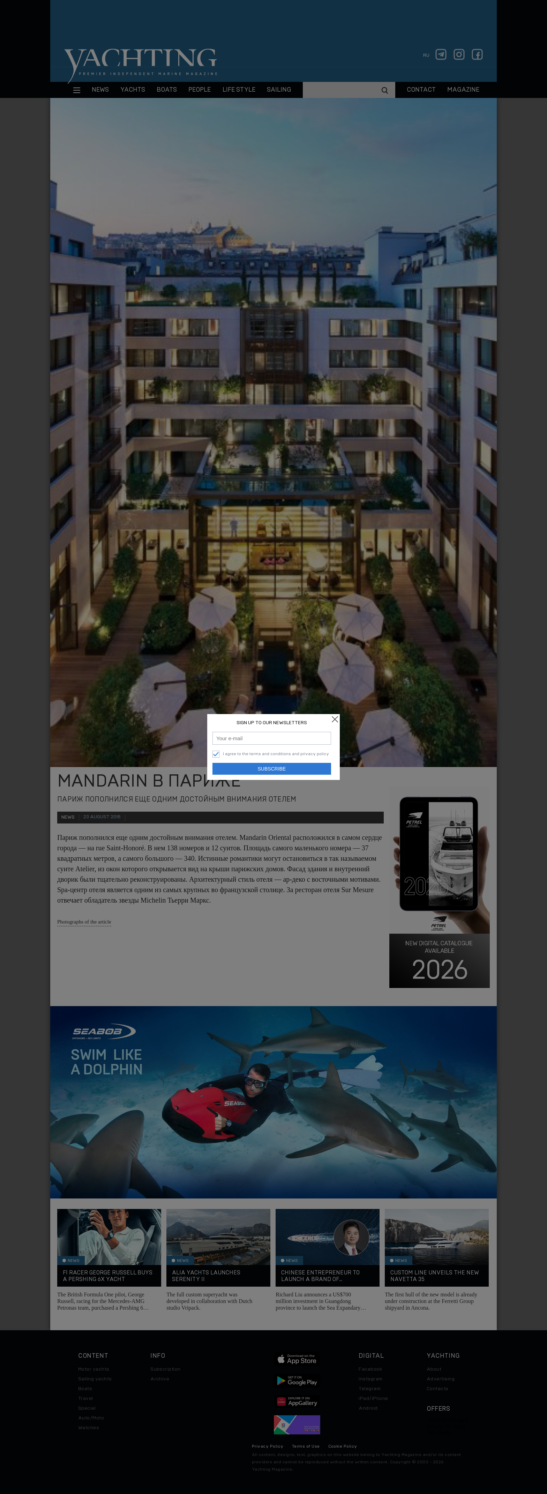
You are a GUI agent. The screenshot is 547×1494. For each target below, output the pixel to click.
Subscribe (272, 769)
